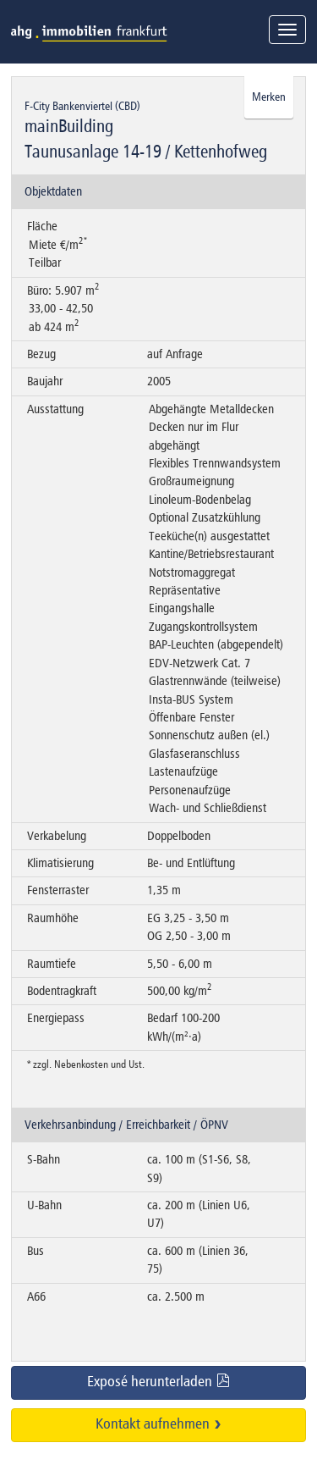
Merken (269, 97)
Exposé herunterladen (159, 1381)
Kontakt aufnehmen (159, 1424)
